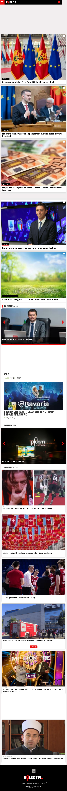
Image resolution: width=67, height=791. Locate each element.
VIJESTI (11, 305)
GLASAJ (33, 647)
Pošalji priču (54, 2)
